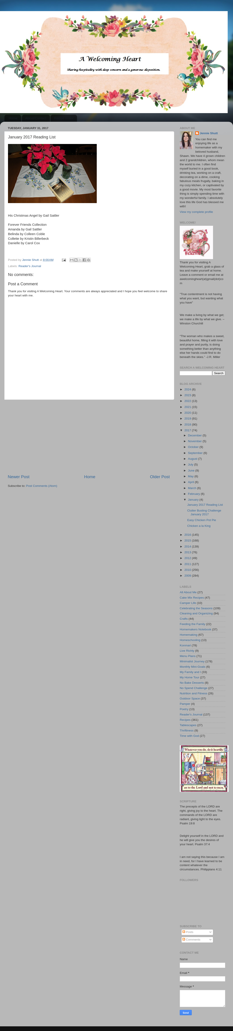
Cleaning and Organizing (196, 613)
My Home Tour (189, 677)
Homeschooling (190, 640)
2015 (188, 540)
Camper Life (188, 603)
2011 (188, 564)
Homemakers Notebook (195, 629)
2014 (188, 546)
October (193, 447)
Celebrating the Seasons (196, 608)
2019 (188, 418)
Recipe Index (63, 118)
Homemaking (188, 634)
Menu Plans (187, 656)
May (191, 476)
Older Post (160, 476)
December (195, 435)
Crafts (184, 618)
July (191, 464)
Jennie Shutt (209, 133)
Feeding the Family (192, 624)
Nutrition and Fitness (193, 693)
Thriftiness (187, 730)
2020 (188, 412)
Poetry (184, 709)
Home (13, 118)
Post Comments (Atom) (41, 486)
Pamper (185, 703)
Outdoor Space (190, 698)
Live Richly (187, 650)
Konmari (185, 645)
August (193, 458)
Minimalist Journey (192, 661)
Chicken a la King (199, 525)
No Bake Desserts (192, 682)
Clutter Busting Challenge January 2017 (204, 512)
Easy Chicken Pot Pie (201, 520)
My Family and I (190, 672)
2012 (188, 558)
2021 (188, 407)
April (191, 482)
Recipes (185, 719)
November (195, 441)
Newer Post (19, 476)
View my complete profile (196, 212)
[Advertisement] (89, 437)
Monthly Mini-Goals (192, 666)
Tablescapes (188, 725)
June (191, 470)
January (193, 499)
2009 (188, 575)
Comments (191, 939)
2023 (188, 395)
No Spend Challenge (193, 688)
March (192, 488)
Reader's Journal (29, 266)
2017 (188, 430)
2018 (188, 424)
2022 (188, 401)
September (195, 453)
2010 (188, 569)
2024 (188, 389)
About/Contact (35, 118)
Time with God (189, 735)
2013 (188, 552)
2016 (188, 534)
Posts (188, 932)
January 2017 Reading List (205, 504)
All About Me (188, 592)
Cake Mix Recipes (192, 597)
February (194, 494)
